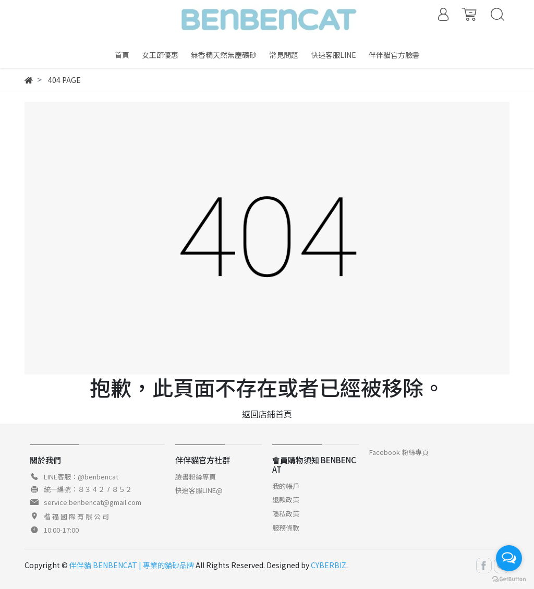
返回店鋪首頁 (267, 413)
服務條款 (285, 528)
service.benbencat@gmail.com (92, 502)
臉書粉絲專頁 (195, 477)
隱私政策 (285, 514)
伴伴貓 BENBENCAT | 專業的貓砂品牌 (131, 565)
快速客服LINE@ (199, 490)
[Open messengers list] (509, 558)
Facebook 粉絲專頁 (399, 452)
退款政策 (285, 499)
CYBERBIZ (328, 565)
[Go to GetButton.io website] (509, 578)
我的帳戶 (285, 486)
